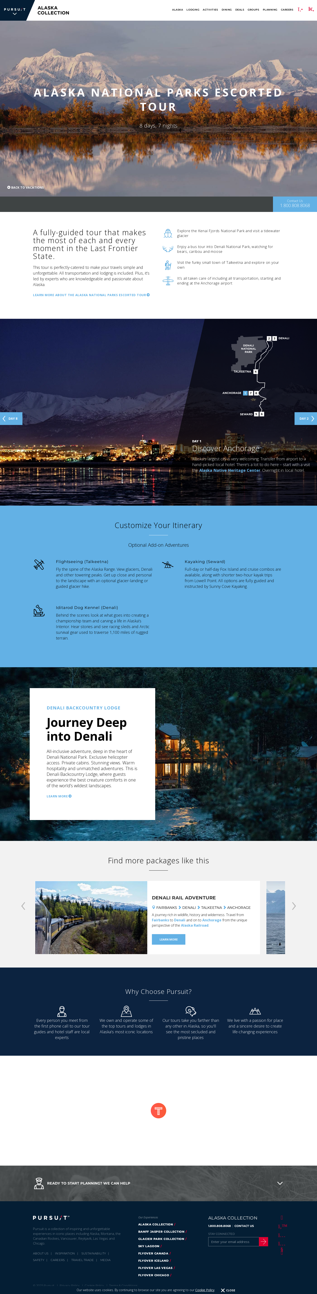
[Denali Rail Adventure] (91, 917)
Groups (253, 9)
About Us (41, 1253)
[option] (158, 754)
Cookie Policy (94, 1285)
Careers (287, 9)
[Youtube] (281, 1244)
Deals (239, 9)
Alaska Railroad (194, 925)
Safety (38, 1260)
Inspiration (65, 1253)
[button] (158, 1183)
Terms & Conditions (123, 1285)
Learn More (57, 796)
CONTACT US (244, 1226)
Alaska (177, 9)
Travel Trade (82, 1260)
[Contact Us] (295, 204)
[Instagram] (281, 1235)
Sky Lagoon (149, 1246)
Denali (179, 920)
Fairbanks (160, 920)
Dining (227, 9)
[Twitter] (281, 1226)
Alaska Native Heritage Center (229, 470)
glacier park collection (161, 1239)
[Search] (311, 10)
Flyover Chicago (153, 1275)
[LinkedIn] (281, 1252)
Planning (270, 9)
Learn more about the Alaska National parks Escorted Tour (89, 295)
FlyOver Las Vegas (155, 1268)
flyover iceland (153, 1260)
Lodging (192, 9)
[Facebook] (281, 1217)
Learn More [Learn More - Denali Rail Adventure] (169, 939)
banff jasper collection (161, 1231)
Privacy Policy (70, 1285)
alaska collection (155, 1224)
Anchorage (211, 920)
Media (105, 1260)
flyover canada (153, 1253)
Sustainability (93, 1253)
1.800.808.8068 (219, 1226)
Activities (210, 9)
